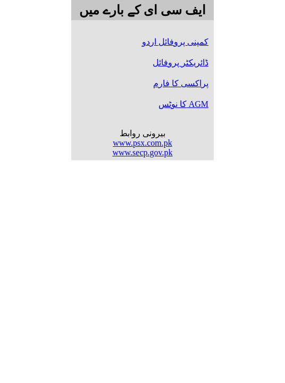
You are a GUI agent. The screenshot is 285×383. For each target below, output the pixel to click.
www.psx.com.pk (142, 142)
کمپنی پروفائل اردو (175, 41)
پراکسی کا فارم (180, 83)
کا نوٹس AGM (183, 104)
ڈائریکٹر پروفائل (180, 62)
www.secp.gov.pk (142, 152)
